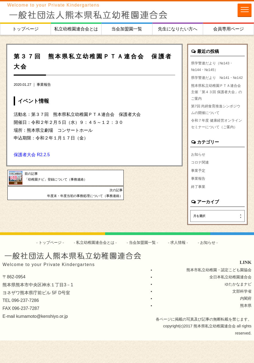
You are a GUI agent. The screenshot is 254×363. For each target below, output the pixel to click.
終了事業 (198, 208)
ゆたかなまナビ (238, 306)
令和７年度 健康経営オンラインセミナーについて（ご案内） (216, 139)
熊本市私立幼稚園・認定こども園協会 (219, 292)
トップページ (25, 29)
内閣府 (246, 321)
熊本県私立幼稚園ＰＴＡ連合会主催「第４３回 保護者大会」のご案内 (216, 101)
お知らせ (198, 175)
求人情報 (178, 265)
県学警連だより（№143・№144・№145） (213, 67)
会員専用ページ (228, 29)
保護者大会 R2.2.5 (32, 154)
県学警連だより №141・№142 (213, 82)
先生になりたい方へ (177, 29)
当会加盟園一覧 (126, 29)
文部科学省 (242, 313)
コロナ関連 (200, 183)
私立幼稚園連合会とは (76, 29)
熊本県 (246, 328)
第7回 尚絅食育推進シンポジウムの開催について (215, 121)
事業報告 (44, 84)
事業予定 (198, 192)
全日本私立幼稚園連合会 (230, 299)
